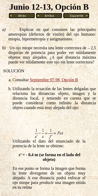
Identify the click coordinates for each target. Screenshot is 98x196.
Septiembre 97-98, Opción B (54, 80)
